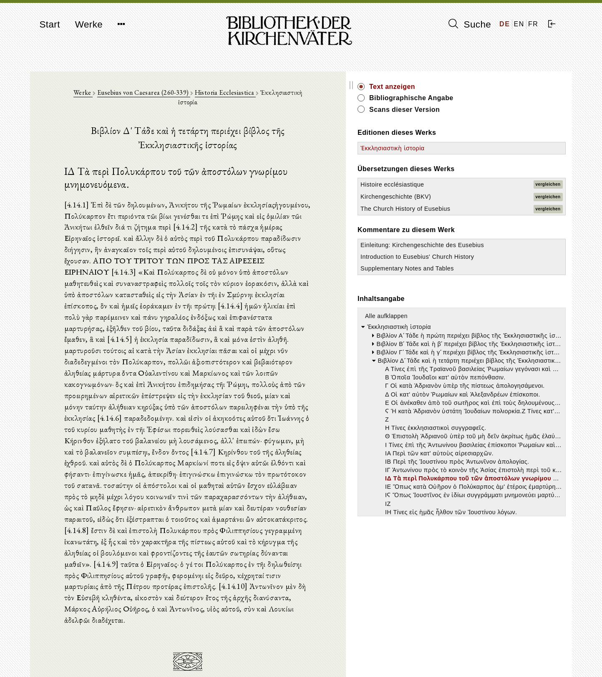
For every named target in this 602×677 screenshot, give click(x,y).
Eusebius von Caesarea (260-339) (178, 96)
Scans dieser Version (496, 109)
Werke (89, 24)
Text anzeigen (483, 86)
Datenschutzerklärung (473, 658)
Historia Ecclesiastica (260, 96)
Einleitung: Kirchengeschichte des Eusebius (484, 261)
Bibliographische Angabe (503, 97)
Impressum (459, 650)
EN (519, 24)
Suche (469, 24)
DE (504, 24)
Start (50, 24)
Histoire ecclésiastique (483, 184)
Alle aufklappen (477, 357)
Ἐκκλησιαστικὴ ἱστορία (484, 148)
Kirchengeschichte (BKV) (487, 196)
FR (533, 24)
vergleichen (548, 184)
